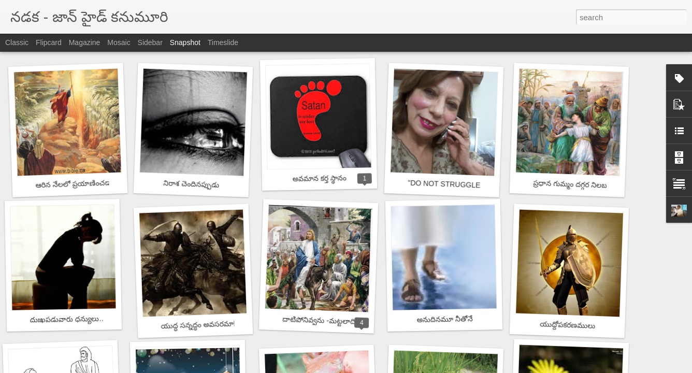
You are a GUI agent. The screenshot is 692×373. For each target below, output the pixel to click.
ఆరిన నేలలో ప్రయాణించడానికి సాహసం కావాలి (101, 182)
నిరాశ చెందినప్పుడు (191, 184)
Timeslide (223, 42)
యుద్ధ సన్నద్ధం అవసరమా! (198, 324)
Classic (16, 42)
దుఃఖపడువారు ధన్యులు (64, 319)
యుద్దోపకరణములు (567, 325)
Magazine (84, 42)
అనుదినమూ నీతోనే (445, 319)
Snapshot (185, 42)
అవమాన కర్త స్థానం (320, 178)
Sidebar (150, 42)
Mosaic (118, 42)
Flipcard (49, 42)
